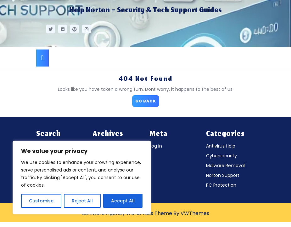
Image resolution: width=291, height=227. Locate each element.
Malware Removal (225, 165)
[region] (82, 177)
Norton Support (222, 175)
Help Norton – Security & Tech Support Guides (145, 10)
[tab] (42, 58)
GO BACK (147, 99)
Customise (41, 201)
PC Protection (221, 185)
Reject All (82, 201)
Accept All (123, 201)
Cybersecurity (221, 156)
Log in (155, 146)
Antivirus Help (220, 146)
